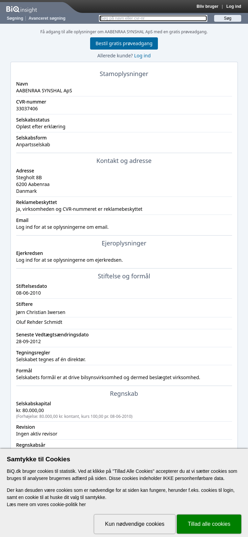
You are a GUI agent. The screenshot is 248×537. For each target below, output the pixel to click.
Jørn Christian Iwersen (40, 312)
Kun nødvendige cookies (134, 524)
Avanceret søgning (46, 18)
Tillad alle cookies (209, 524)
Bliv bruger (207, 6)
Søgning (15, 18)
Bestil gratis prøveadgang (124, 43)
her (82, 504)
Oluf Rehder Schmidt (39, 322)
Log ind (233, 6)
